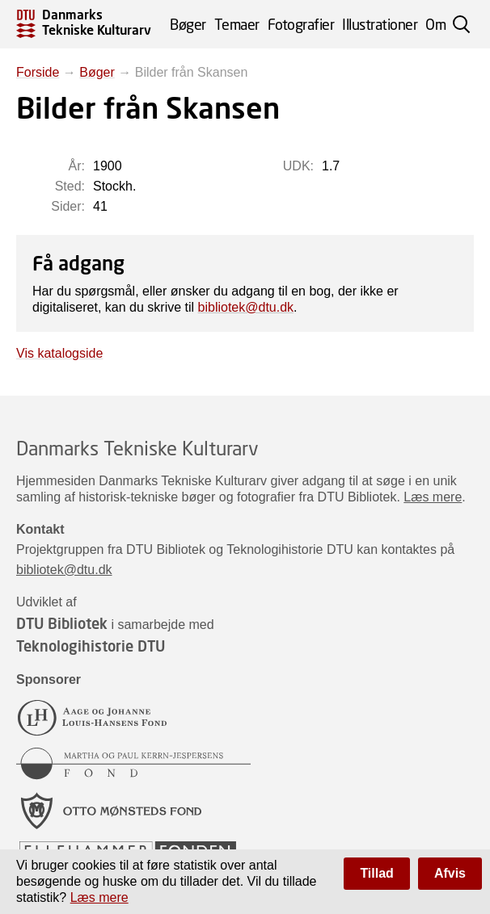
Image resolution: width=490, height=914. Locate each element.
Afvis (450, 873)
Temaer (237, 24)
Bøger (188, 24)
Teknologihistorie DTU (90, 646)
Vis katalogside (59, 353)
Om (435, 24)
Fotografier (301, 24)
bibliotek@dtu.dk (246, 307)
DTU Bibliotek (62, 623)
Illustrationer (379, 24)
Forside (37, 72)
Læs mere (432, 497)
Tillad (377, 873)
